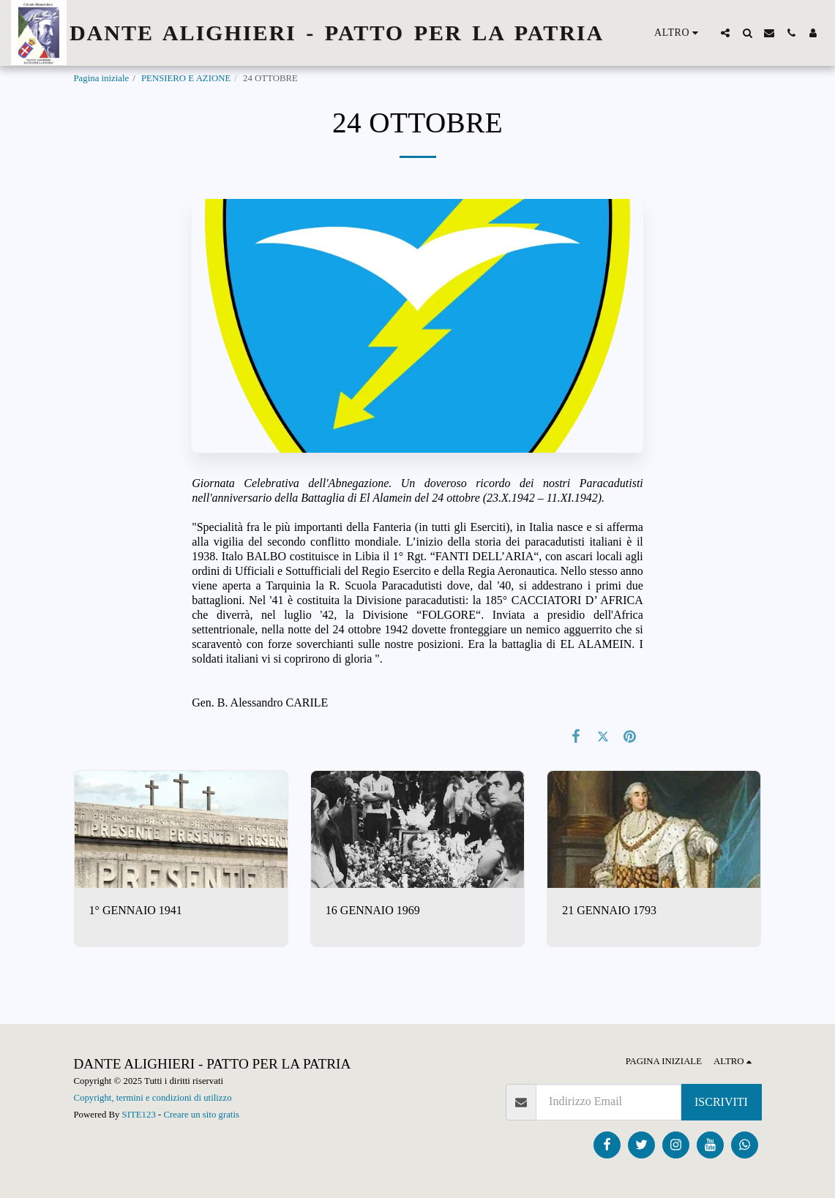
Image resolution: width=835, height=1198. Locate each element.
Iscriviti (721, 1102)
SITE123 (139, 1115)
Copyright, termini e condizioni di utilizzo (153, 1098)
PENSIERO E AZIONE (186, 78)
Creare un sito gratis (201, 1115)
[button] (725, 33)
